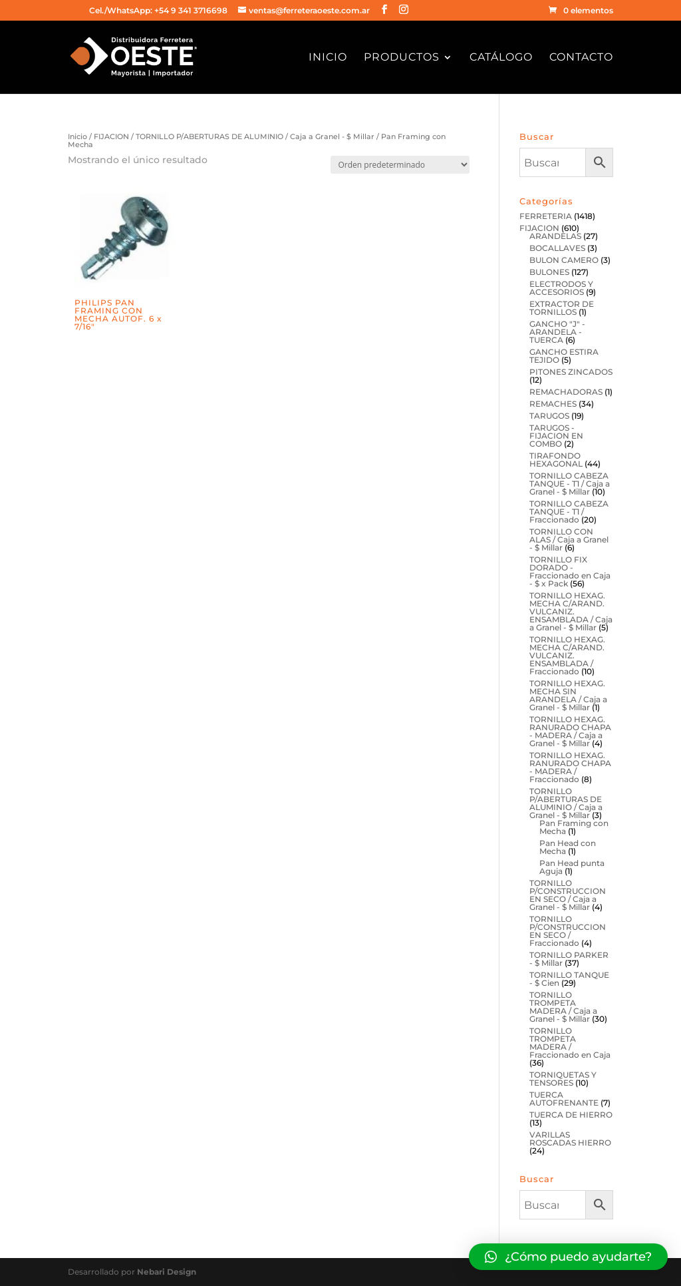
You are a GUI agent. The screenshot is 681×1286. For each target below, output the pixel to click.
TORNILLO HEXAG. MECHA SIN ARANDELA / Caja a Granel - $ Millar (568, 695)
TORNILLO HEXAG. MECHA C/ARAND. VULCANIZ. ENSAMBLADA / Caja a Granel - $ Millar (571, 611)
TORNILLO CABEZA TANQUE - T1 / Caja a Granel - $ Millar (569, 484)
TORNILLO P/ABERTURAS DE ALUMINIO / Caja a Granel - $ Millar (255, 136)
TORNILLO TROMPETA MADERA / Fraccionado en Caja (570, 1043)
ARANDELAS (555, 236)
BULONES (549, 272)
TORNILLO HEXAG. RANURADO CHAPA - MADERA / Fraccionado (570, 767)
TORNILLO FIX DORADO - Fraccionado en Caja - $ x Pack (570, 571)
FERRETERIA (545, 216)
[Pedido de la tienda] (400, 165)
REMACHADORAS (566, 392)
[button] (568, 1256)
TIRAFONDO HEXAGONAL (556, 460)
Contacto (581, 58)
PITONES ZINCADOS (571, 372)
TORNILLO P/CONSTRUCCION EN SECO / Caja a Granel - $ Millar (567, 895)
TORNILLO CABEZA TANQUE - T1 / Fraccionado (569, 512)
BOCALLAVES (557, 248)
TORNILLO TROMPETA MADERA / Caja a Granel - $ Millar (563, 1007)
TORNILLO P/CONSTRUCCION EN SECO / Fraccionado (567, 931)
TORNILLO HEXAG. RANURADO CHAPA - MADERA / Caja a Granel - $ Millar (570, 731)
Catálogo (501, 58)
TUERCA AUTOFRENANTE (564, 1099)
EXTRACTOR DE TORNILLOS (561, 308)
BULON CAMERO (564, 260)
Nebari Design (166, 1272)
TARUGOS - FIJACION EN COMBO (556, 436)
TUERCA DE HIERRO (571, 1115)
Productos (402, 58)
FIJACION (111, 136)
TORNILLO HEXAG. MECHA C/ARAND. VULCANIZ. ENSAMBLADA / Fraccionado (567, 655)
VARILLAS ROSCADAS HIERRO (570, 1139)
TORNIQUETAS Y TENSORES (563, 1079)
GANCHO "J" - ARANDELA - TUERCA (557, 332)
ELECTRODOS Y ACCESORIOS (561, 288)
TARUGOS (549, 416)
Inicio (328, 58)
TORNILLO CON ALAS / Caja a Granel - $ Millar (569, 539)
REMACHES (553, 404)
